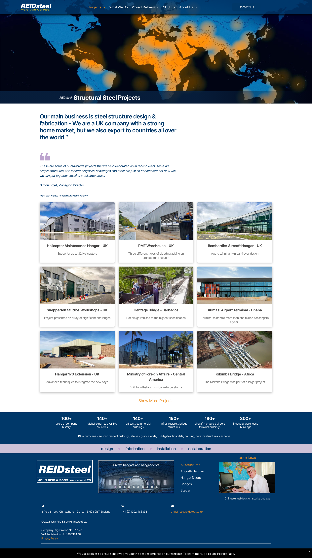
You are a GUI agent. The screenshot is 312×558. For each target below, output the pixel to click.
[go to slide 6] (138, 487)
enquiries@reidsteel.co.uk (187, 511)
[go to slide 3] (125, 487)
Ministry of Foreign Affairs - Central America (156, 377)
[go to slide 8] (147, 487)
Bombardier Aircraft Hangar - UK (235, 246)
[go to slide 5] (134, 487)
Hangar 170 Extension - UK (77, 374)
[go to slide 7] (143, 487)
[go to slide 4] (129, 487)
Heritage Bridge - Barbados (156, 310)
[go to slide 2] (120, 487)
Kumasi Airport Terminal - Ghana (235, 310)
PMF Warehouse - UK (156, 246)
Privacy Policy (49, 538)
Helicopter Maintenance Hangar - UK (77, 246)
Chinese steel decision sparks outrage (247, 498)
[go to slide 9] (152, 487)
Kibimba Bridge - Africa (235, 374)
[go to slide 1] (115, 487)
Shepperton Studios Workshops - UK (77, 310)
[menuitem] (97, 8)
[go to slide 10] (157, 487)
